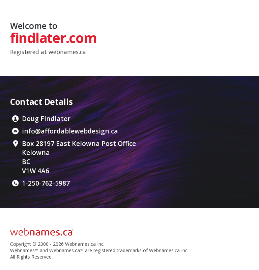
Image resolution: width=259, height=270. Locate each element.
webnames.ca (67, 52)
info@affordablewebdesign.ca (70, 131)
